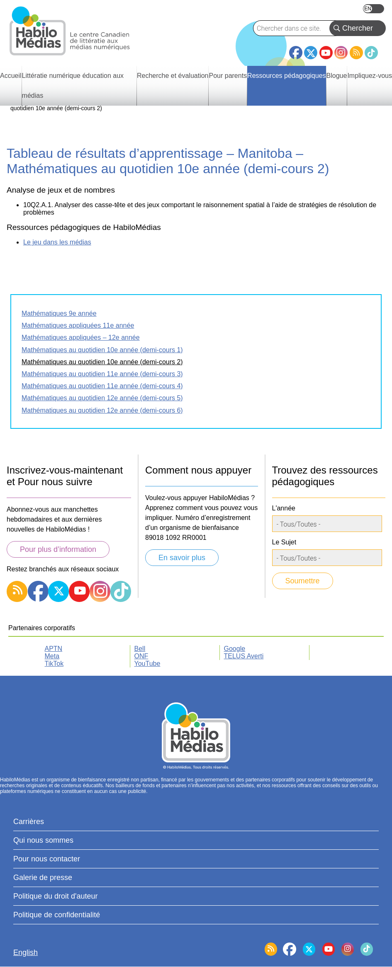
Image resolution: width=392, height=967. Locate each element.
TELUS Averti (244, 656)
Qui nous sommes (43, 840)
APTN (54, 648)
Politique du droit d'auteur (55, 896)
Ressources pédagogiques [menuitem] (286, 75)
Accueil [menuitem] (11, 75)
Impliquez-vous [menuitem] (369, 75)
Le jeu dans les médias (57, 242)
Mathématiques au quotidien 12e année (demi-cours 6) (102, 410)
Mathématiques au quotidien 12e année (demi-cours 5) (102, 397)
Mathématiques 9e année (59, 313)
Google (235, 648)
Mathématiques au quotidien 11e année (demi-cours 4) (102, 385)
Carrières (28, 821)
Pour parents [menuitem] (228, 75)
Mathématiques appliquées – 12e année (81, 337)
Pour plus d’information (58, 549)
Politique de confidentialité (56, 915)
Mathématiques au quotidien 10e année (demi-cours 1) (102, 349)
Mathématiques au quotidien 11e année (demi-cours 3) (102, 373)
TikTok (371, 52)
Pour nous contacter (46, 859)
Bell (140, 648)
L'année (283, 508)
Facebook (295, 49)
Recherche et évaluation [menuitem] (173, 75)
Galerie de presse (42, 877)
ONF (141, 656)
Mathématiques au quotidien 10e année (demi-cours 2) (102, 361)
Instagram (341, 52)
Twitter (310, 52)
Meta (52, 656)
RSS (356, 52)
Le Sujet (284, 542)
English (373, 8)
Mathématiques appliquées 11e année (78, 325)
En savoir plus (181, 558)
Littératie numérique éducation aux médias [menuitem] (73, 85)
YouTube (326, 52)
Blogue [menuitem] (336, 75)
